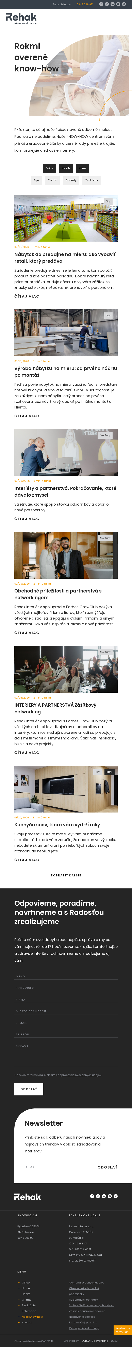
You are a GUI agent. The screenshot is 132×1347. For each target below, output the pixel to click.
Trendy (52, 180)
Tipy (36, 180)
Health (26, 1294)
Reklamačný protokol (83, 1322)
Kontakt (27, 1322)
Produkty (71, 180)
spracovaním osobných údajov (80, 1075)
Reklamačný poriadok (83, 1300)
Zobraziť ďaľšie (66, 875)
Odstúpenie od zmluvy (84, 1328)
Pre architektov (62, 4)
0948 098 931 (85, 4)
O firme (27, 1300)
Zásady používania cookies (87, 1311)
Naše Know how (32, 1317)
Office (26, 1283)
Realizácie (29, 1305)
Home (26, 1288)
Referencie (29, 1311)
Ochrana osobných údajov (86, 1283)
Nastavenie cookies (82, 1317)
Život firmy (91, 180)
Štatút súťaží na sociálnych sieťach (91, 1305)
